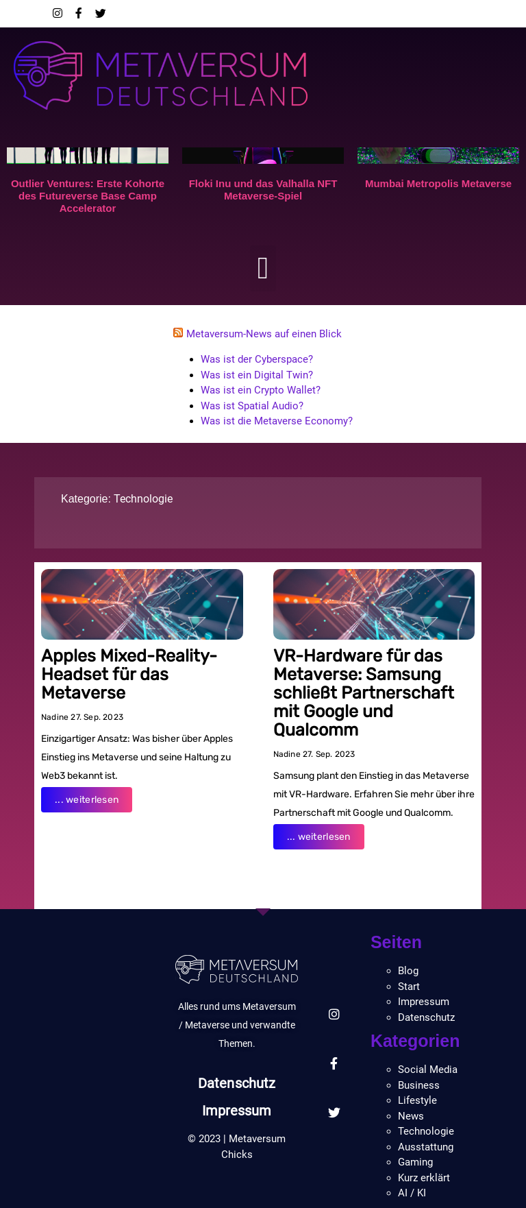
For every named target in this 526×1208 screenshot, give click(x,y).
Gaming (415, 1162)
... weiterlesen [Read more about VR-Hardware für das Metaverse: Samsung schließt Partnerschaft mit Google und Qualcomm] (319, 837)
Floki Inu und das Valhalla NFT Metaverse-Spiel (263, 190)
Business (419, 1085)
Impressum (237, 1110)
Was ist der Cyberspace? (257, 359)
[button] (263, 268)
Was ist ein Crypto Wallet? (261, 390)
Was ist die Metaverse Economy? (277, 421)
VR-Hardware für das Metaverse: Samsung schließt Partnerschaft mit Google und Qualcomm (363, 693)
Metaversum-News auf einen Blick (264, 334)
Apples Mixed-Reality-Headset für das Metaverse (129, 674)
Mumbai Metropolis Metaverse (438, 183)
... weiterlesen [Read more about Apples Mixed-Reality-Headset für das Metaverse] (86, 800)
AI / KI (412, 1193)
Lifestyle (417, 1100)
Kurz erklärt (424, 1178)
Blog (408, 971)
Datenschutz (236, 1083)
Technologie (143, 498)
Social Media (428, 1069)
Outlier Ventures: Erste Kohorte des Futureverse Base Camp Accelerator (87, 196)
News (411, 1116)
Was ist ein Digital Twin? (257, 375)
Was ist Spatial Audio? (252, 406)
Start (409, 986)
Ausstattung (425, 1147)
